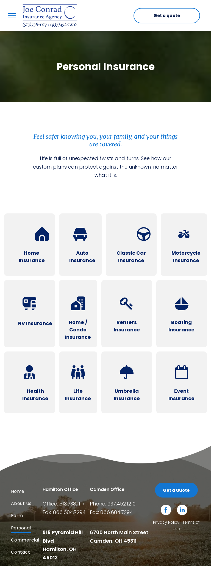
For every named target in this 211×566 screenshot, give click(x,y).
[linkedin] (182, 510)
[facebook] (166, 510)
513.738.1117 (72, 503)
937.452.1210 (121, 503)
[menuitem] (33, 491)
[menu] (12, 16)
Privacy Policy (166, 522)
